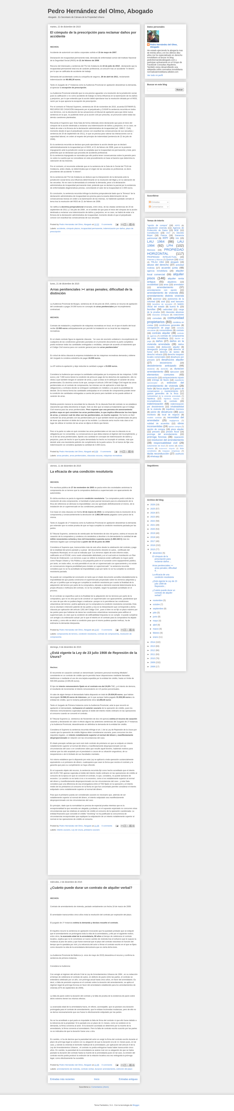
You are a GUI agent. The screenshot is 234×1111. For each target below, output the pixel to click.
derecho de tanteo (169, 352)
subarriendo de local (156, 446)
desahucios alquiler (172, 359)
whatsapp (154, 456)
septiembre (158, 608)
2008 (153, 666)
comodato (157, 318)
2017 (153, 541)
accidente (61, 228)
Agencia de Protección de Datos (165, 229)
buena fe (174, 306)
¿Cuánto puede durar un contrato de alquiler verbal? (91, 888)
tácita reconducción (158, 453)
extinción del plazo (124, 1069)
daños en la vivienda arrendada (165, 342)
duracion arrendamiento (105, 1069)
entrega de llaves (160, 380)
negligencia (174, 421)
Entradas (154, 202)
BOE (176, 230)
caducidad (167, 309)
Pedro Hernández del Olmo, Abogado (100, 11)
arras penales (63, 455)
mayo (155, 620)
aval (163, 301)
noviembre (158, 600)
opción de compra (156, 429)
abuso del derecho (158, 264)
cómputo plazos (73, 228)
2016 (153, 545)
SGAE (181, 260)
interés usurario (63, 830)
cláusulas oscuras (95, 455)
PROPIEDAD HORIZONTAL (165, 251)
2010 (153, 658)
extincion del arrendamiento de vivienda (165, 384)
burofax (151, 309)
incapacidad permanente (91, 228)
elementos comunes (160, 374)
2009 (153, 662)
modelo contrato (154, 418)
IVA (177, 238)
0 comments (107, 224)
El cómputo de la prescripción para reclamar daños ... (161, 559)
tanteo (171, 446)
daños (159, 341)
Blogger (136, 1105)
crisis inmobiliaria (159, 338)
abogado (175, 262)
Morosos (151, 250)
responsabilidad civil (165, 442)
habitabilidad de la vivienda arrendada (164, 396)
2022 (153, 521)
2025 (153, 509)
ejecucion (174, 372)
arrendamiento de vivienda (68, 1069)
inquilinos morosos (175, 409)
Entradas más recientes (62, 1079)
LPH (170, 245)
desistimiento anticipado (161, 365)
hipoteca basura (171, 399)
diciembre (158, 553)
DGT (168, 233)
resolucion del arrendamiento (167, 439)
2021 (153, 525)
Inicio (96, 1079)
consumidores (165, 330)
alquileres (171, 282)
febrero (156, 633)
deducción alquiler (171, 347)
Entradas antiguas (128, 1079)
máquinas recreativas (113, 455)
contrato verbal (87, 1069)
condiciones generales (169, 325)
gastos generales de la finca (162, 393)
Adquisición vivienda (157, 228)
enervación (152, 377)
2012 (153, 650)
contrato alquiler (161, 333)
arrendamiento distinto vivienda (165, 295)
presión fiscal (172, 431)
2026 (153, 504)
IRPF (165, 238)
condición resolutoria (87, 634)
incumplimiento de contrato (162, 401)
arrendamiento (165, 287)
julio (155, 612)
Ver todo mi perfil (155, 75)
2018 (153, 537)
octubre (156, 604)
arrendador (179, 284)
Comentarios (156, 207)
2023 (153, 517)
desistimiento (166, 363)
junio (155, 616)
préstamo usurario (92, 830)
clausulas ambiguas (160, 315)
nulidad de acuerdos (158, 423)
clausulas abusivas (175, 312)
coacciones (178, 314)
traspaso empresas (171, 451)
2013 (153, 646)
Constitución (153, 233)
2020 (153, 529)
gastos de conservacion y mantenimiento (165, 389)
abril (155, 625)
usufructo (179, 454)
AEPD (177, 225)
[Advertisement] (93, 255)
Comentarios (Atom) (100, 1087)
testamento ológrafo (167, 448)
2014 (153, 642)
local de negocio (171, 414)
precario (156, 431)
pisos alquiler (177, 429)
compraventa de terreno (67, 634)
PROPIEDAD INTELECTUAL (162, 257)
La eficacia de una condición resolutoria (81, 471)
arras (166, 284)
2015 (153, 549)
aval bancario (177, 301)
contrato (180, 330)
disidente (151, 369)
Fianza (164, 235)
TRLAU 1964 (157, 262)
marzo (156, 629)
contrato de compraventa (108, 634)
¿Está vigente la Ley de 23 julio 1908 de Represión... (164, 583)
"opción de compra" (157, 225)
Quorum (170, 259)
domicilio (164, 369)
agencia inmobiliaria (157, 271)
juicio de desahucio (162, 411)
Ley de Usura (77, 830)
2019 (153, 533)
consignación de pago (158, 328)
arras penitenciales (78, 455)
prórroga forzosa (156, 437)
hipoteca (151, 398)
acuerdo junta (169, 267)
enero (156, 637)
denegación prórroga (157, 349)
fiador (149, 388)
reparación (179, 437)
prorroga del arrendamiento (162, 434)
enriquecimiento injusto (173, 377)
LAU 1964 (155, 241)
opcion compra (174, 427)
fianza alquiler (162, 388)
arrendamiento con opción (162, 290)
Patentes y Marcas (155, 260)
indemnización (155, 403)
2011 (153, 654)
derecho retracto (155, 354)
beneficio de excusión (162, 304)
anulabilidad (152, 284)
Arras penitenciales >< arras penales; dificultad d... (164, 568)
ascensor (157, 299)
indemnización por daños (114, 228)
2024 (153, 513)
